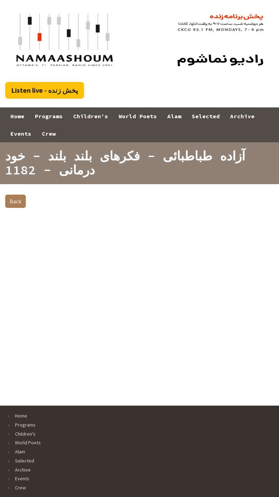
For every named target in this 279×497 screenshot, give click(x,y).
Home (17, 116)
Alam (174, 116)
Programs (49, 116)
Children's (90, 116)
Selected (206, 116)
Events (20, 133)
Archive (242, 116)
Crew (49, 133)
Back (15, 201)
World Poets (138, 116)
